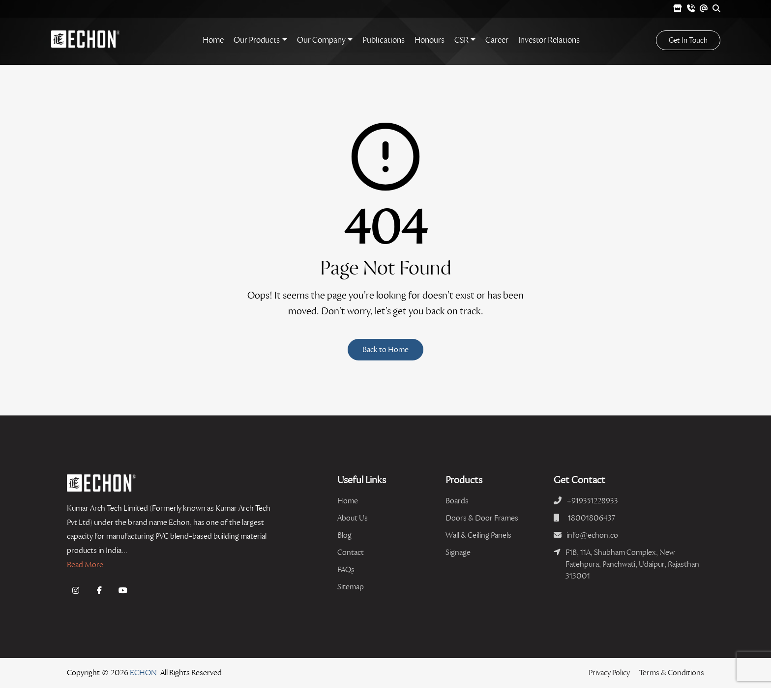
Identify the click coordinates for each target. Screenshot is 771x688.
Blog (344, 535)
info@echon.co (592, 535)
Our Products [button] (257, 40)
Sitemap (350, 586)
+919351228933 (592, 500)
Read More (85, 564)
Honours (430, 40)
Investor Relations (549, 40)
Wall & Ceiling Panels (478, 535)
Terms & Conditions (671, 672)
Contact (350, 552)
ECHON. (144, 672)
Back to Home (385, 349)
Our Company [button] (321, 40)
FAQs (346, 569)
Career (496, 40)
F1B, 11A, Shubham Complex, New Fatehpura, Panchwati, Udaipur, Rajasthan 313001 (632, 564)
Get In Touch (688, 40)
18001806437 (591, 518)
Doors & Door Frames (481, 518)
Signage (458, 552)
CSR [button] (461, 40)
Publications (383, 40)
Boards (457, 500)
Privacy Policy (609, 672)
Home (213, 40)
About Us (352, 518)
